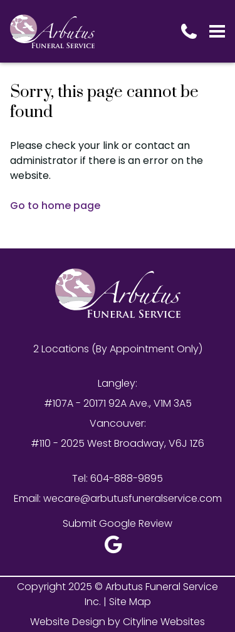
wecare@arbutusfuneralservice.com (132, 498)
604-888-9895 (126, 478)
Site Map (130, 601)
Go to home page (55, 205)
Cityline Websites (164, 621)
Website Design (67, 621)
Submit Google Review (117, 523)
